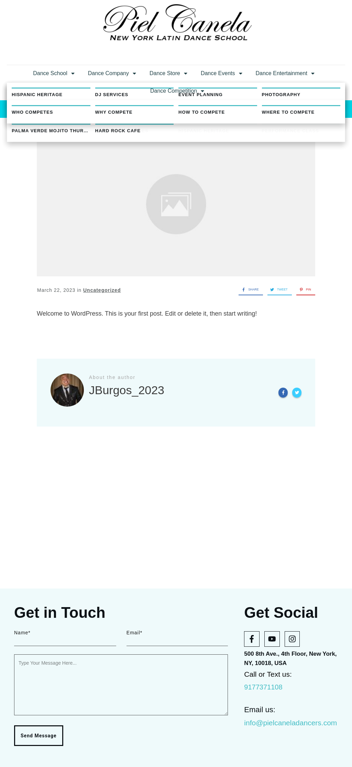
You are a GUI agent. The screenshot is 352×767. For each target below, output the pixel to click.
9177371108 (263, 687)
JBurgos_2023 (199, 121)
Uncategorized (102, 362)
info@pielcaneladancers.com (290, 723)
